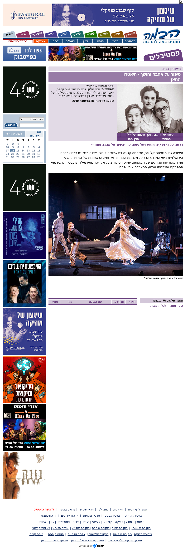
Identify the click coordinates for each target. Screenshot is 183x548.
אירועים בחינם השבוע (54, 540)
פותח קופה (36, 534)
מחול (129, 522)
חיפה (100, 41)
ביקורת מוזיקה (143, 534)
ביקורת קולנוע (81, 528)
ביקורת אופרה (101, 528)
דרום (55, 41)
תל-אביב (130, 41)
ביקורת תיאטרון (141, 528)
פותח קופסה (56, 534)
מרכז (115, 41)
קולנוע (108, 522)
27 (28, 157)
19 (33, 153)
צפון (85, 41)
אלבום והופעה (76, 534)
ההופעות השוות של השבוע (87, 540)
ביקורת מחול (120, 528)
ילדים (86, 522)
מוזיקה (118, 522)
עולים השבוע (60, 528)
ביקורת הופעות (122, 534)
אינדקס (40, 41)
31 (7, 157)
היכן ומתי (133, 139)
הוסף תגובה (176, 305)
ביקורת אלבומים (98, 534)
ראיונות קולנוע (41, 528)
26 (33, 157)
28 (23, 157)
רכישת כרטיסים (17, 41)
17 (7, 150)
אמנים (42, 522)
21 (23, 153)
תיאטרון (139, 522)
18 (38, 153)
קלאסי (96, 522)
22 (17, 153)
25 (38, 157)
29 (17, 157)
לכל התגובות (158, 305)
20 (28, 153)
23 (12, 153)
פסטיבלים (64, 522)
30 (12, 157)
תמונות (166, 139)
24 (7, 153)
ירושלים (70, 41)
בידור (75, 522)
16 (12, 150)
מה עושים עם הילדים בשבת (125, 540)
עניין (51, 522)
